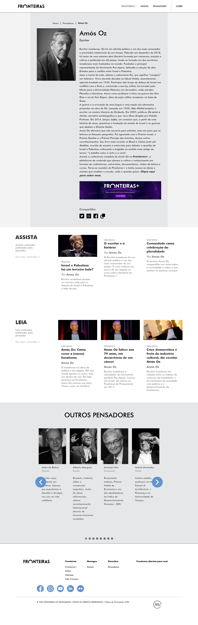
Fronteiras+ (71, 567)
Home (55, 23)
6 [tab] (104, 538)
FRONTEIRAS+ (128, 6)
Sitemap (69, 575)
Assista (90, 567)
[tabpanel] (52, 466)
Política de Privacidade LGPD (117, 602)
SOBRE (179, 6)
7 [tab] (108, 538)
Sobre (68, 571)
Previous (40, 482)
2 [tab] (90, 538)
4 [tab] (97, 538)
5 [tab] (101, 538)
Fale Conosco (71, 579)
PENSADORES (159, 6)
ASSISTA (144, 6)
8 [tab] (112, 538)
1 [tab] (86, 538)
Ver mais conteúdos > (27, 256)
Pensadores (68, 23)
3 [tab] (93, 538)
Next (157, 482)
